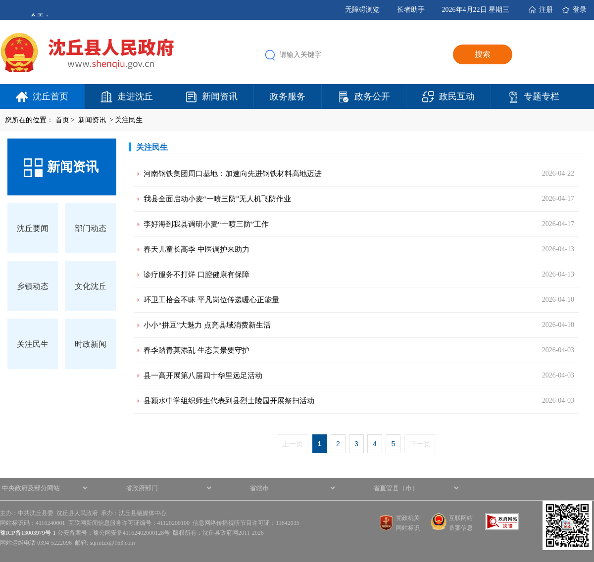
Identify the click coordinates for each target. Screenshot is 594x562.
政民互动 (457, 96)
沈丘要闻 (33, 228)
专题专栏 (541, 96)
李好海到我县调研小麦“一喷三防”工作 (206, 224)
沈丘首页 (50, 96)
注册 (546, 9)
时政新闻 (90, 344)
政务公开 (372, 96)
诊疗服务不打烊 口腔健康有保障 (196, 275)
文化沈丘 (90, 286)
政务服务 (287, 96)
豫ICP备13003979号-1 (28, 532)
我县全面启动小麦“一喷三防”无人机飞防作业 (217, 199)
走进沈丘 (135, 96)
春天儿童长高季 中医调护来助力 (196, 249)
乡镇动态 (33, 286)
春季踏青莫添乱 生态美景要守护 (196, 350)
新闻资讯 (220, 96)
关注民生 (129, 120)
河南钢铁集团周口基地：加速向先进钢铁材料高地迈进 (233, 174)
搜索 (483, 54)
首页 (62, 120)
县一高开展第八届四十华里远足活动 (203, 375)
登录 (580, 9)
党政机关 (408, 518)
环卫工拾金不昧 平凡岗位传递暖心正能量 (211, 300)
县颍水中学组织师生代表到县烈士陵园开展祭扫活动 (229, 401)
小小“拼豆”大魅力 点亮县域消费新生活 (207, 325)
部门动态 (90, 228)
